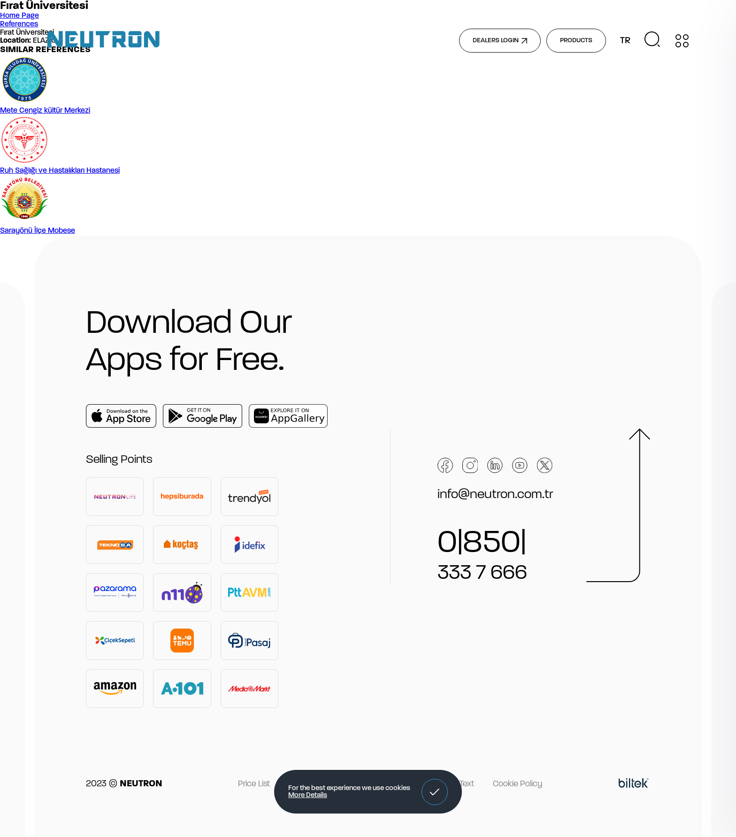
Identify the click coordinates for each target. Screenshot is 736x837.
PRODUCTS (576, 40)
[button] (435, 792)
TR (625, 41)
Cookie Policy (517, 784)
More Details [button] (307, 795)
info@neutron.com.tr (495, 494)
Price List (254, 784)
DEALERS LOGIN (500, 40)
